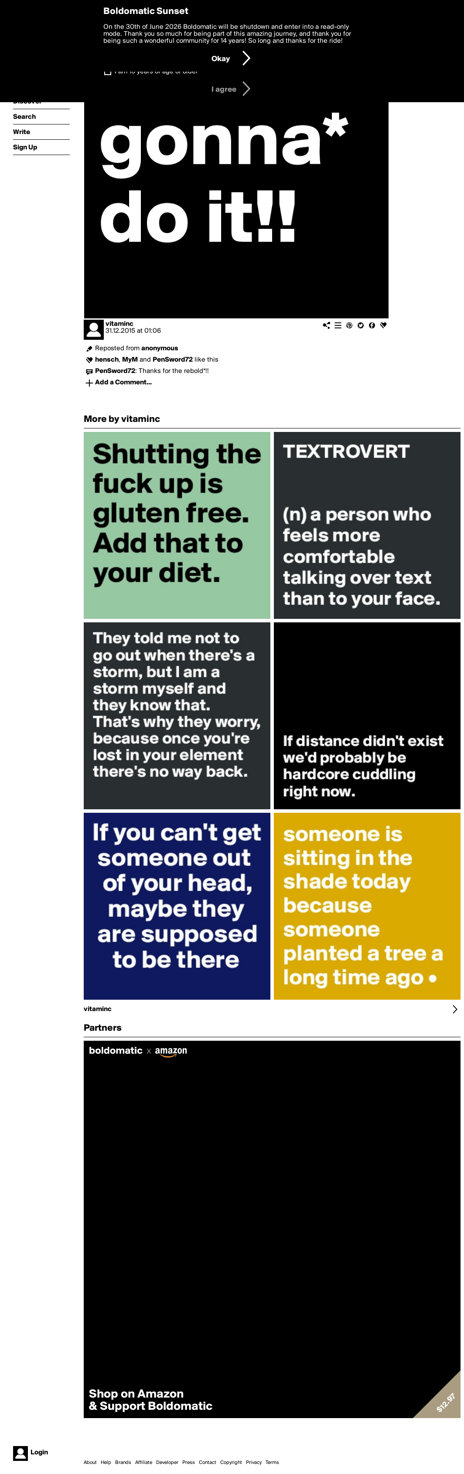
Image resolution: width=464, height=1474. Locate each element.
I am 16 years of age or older (156, 71)
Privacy (254, 1462)
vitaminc (119, 324)
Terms (272, 1462)
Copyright (231, 1462)
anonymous (159, 348)
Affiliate (143, 1462)
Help (106, 1462)
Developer (167, 1462)
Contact (207, 1462)
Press (188, 1462)
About (90, 1462)
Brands (123, 1462)
